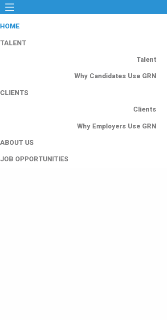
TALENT (13, 43)
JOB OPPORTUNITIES (34, 159)
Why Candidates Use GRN (115, 76)
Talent (146, 59)
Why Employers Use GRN (116, 126)
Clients (144, 109)
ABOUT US (17, 143)
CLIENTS (14, 93)
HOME (10, 26)
